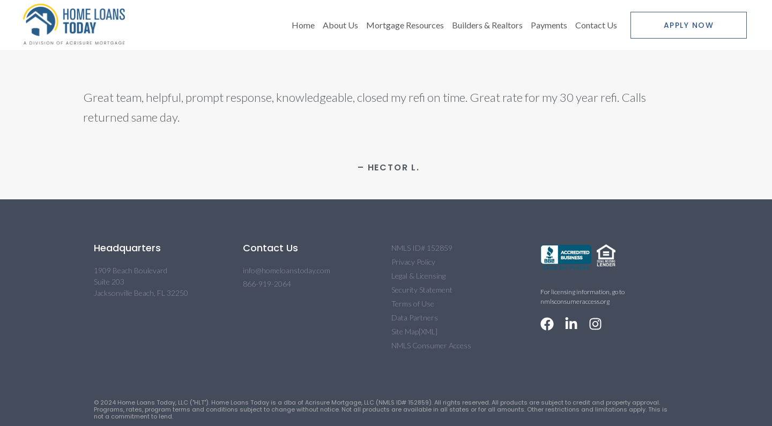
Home (303, 25)
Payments (549, 25)
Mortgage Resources (405, 25)
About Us (340, 25)
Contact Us (596, 25)
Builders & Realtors (487, 25)
